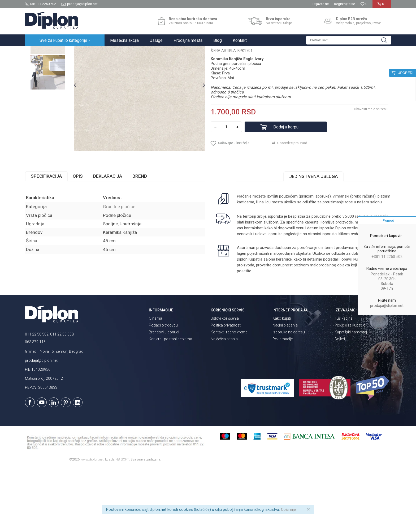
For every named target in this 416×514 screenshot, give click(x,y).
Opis (78, 222)
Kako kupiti (281, 365)
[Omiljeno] (363, 4)
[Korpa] (381, 6)
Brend (139, 222)
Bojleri (340, 385)
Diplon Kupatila (36, 52)
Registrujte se (344, 4)
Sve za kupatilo (64, 52)
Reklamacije (282, 385)
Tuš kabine (343, 365)
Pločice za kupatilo (350, 371)
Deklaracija (107, 222)
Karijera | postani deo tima (170, 385)
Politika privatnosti (226, 371)
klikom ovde (349, 280)
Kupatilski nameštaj (351, 378)
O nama (155, 365)
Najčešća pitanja (224, 385)
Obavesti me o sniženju (371, 155)
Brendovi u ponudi (164, 378)
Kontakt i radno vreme (229, 378)
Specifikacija (46, 222)
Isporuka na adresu (288, 378)
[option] (48, 83)
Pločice (85, 52)
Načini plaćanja (285, 371)
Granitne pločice (107, 52)
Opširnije (288, 509)
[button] (348, 40)
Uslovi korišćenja (225, 365)
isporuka (329, 280)
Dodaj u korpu (285, 173)
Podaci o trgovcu (163, 371)
